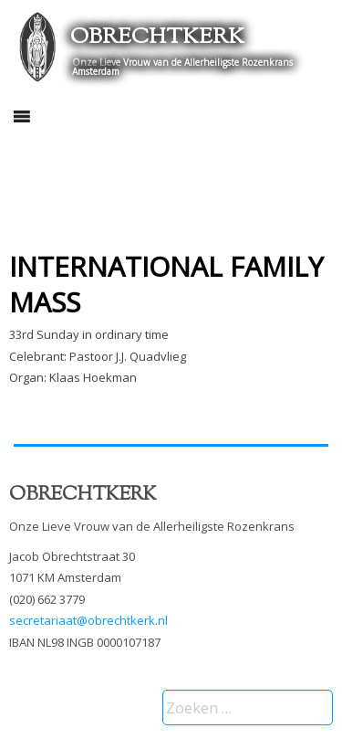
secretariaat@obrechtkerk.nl (88, 620)
